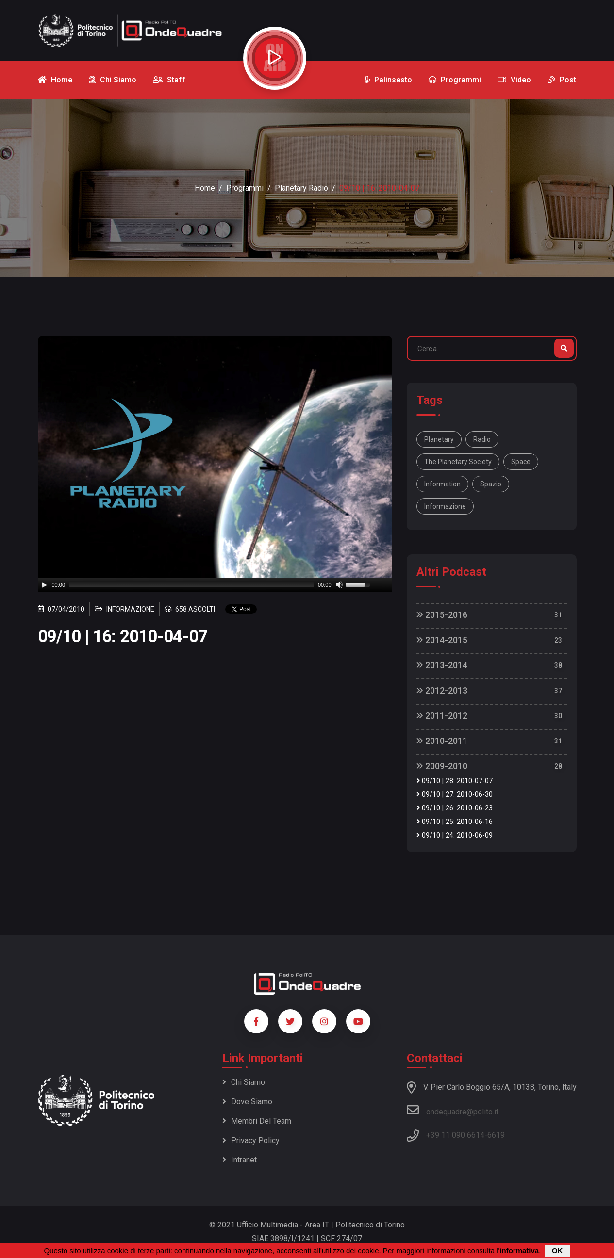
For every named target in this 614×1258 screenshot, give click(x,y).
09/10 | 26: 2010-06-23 (454, 808)
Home (205, 188)
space (521, 462)
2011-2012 (441, 715)
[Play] (44, 585)
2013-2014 (441, 665)
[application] (215, 585)
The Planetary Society (458, 462)
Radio (482, 439)
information (442, 484)
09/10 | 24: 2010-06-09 (454, 835)
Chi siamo (243, 1082)
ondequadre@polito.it (452, 1110)
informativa (519, 1250)
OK (557, 1250)
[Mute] (339, 585)
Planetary (439, 439)
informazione (445, 506)
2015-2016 (441, 615)
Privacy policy (251, 1140)
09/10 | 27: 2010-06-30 (454, 794)
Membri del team (256, 1121)
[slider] (191, 584)
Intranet (239, 1159)
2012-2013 (441, 690)
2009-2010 (441, 766)
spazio (490, 484)
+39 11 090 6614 (455, 1135)
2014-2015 (441, 640)
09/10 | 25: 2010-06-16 (454, 822)
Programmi (245, 188)
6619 (496, 1135)
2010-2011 (441, 741)
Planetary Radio (301, 188)
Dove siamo (247, 1101)
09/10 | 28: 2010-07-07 (454, 781)
